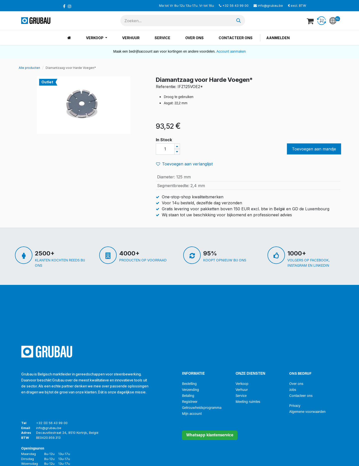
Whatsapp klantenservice (209, 435)
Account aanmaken (231, 52)
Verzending (190, 390)
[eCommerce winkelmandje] (310, 20)
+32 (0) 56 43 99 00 (52, 423)
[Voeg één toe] (177, 146)
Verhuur (242, 390)
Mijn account (192, 414)
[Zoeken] (238, 20)
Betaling (188, 396)
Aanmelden (278, 38)
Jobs (292, 390)
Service (241, 396)
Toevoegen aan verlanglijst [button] (184, 163)
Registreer (189, 402)
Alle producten (29, 68)
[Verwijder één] (177, 152)
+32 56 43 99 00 (235, 5)
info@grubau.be (270, 5)
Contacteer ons (301, 396)
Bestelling (189, 384)
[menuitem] (69, 38)
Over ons (296, 384)
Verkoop (242, 384)
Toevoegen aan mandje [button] (314, 148)
